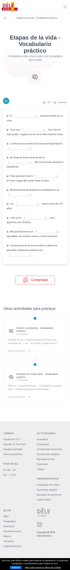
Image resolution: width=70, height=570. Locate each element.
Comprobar (35, 280)
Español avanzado (13, 449)
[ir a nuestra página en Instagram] (40, 524)
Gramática (42, 439)
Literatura (8, 541)
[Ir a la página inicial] (5, 18)
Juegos (41, 469)
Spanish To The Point (14, 444)
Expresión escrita (46, 459)
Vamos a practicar (13, 454)
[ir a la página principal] (9, 7)
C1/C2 (12, 475)
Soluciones (63, 102)
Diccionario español (47, 489)
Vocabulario (43, 444)
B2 (4, 475)
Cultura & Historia (12, 546)
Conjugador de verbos (48, 484)
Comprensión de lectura (49, 449)
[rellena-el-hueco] (26, 115)
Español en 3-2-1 (12, 439)
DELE (6, 516)
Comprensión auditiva (48, 454)
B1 (14, 470)
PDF (49, 102)
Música (7, 536)
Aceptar (16, 567)
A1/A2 (6, 470)
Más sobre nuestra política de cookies (43, 567)
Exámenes (42, 464)
